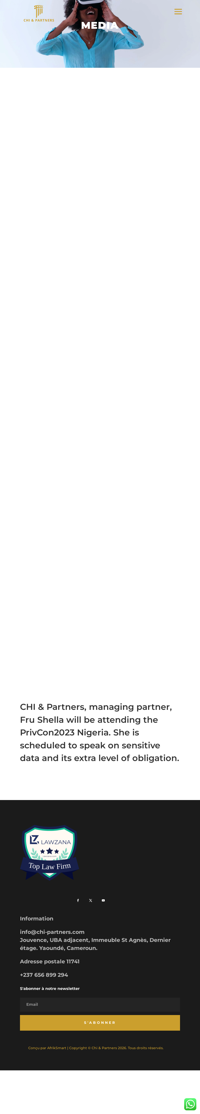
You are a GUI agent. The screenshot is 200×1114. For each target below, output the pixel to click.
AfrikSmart (56, 1048)
